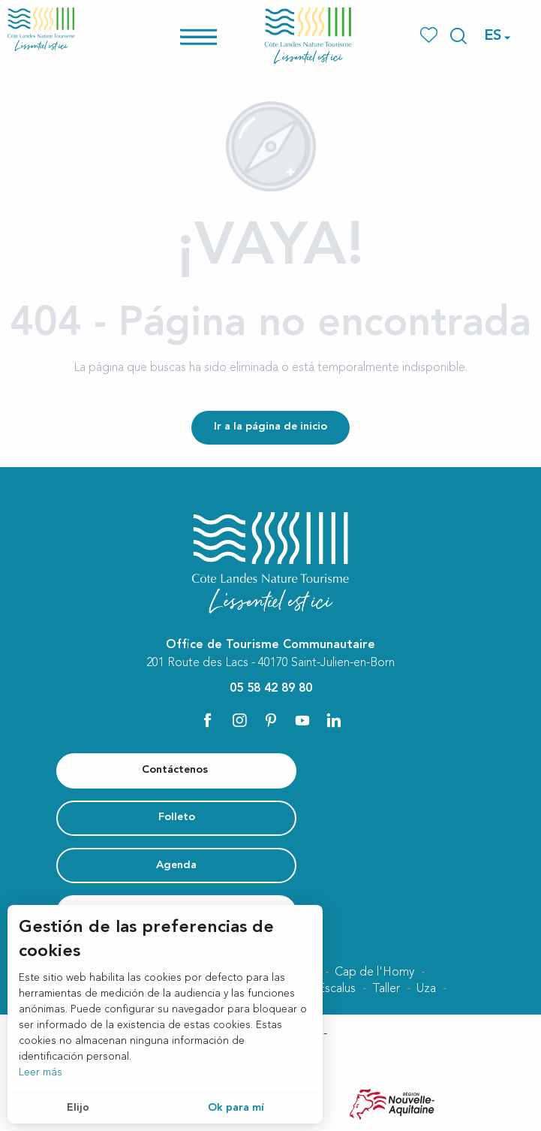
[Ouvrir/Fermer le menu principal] (218, 36)
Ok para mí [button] (236, 1107)
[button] (458, 36)
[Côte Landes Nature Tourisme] (41, 29)
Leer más (40, 1072)
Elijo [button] (78, 1107)
